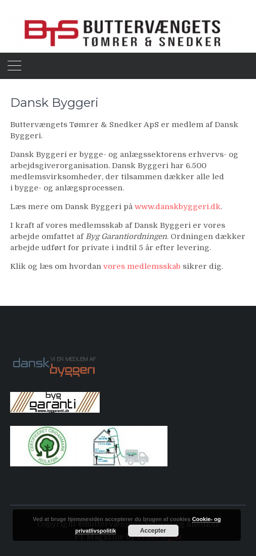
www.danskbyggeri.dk (178, 206)
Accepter (153, 530)
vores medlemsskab (142, 266)
